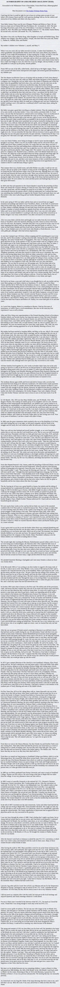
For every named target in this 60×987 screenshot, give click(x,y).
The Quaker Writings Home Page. (37, 11)
